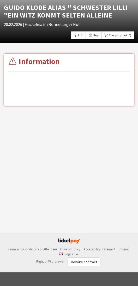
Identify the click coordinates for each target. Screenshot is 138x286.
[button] (68, 254)
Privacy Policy (70, 249)
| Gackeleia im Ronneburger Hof (51, 24)
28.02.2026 (13, 24)
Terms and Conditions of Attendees (32, 249)
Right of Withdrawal (50, 261)
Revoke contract (84, 262)
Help (93, 35)
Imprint (124, 249)
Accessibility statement (99, 249)
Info (78, 35)
